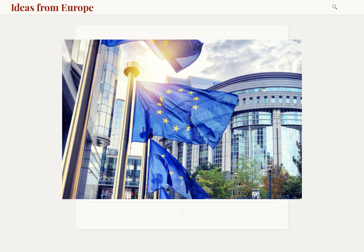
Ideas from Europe (52, 7)
